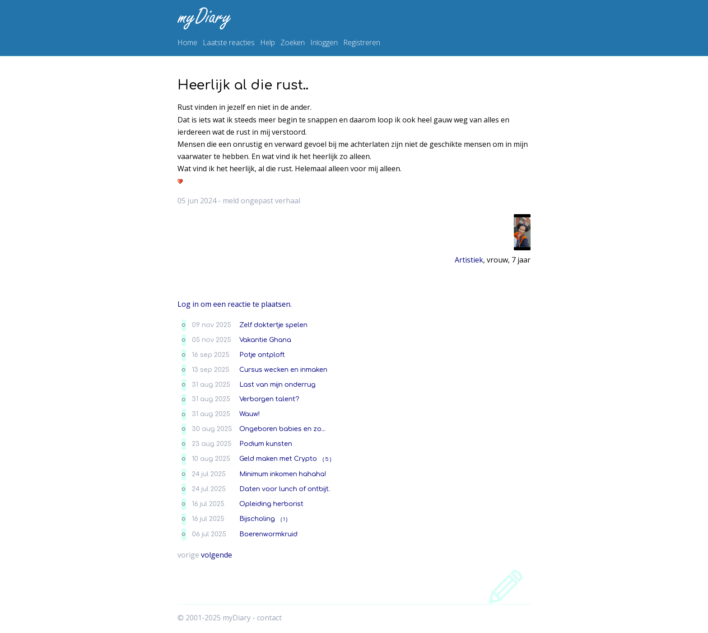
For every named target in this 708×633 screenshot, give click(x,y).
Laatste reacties (229, 42)
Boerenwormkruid (268, 534)
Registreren (361, 42)
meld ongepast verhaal (261, 201)
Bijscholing (257, 518)
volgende (216, 555)
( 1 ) (284, 519)
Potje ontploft (262, 354)
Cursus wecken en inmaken (283, 369)
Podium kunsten (265, 443)
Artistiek (469, 260)
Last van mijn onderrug (277, 384)
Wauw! (249, 413)
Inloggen (324, 42)
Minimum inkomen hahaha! (282, 474)
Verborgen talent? (269, 399)
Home (187, 42)
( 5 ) (326, 459)
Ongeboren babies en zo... (282, 428)
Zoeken (292, 42)
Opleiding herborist (271, 503)
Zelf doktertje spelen (273, 324)
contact (269, 618)
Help (267, 42)
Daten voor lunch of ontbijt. (284, 488)
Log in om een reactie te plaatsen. (234, 304)
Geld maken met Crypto (278, 458)
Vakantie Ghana (265, 339)
